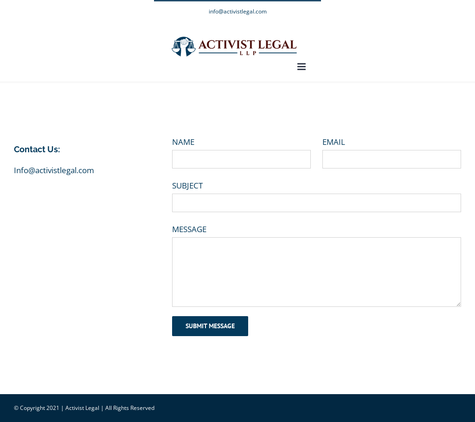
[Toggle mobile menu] (302, 66)
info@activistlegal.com (238, 11)
